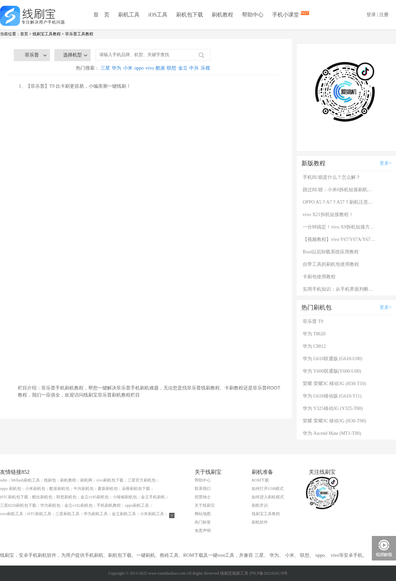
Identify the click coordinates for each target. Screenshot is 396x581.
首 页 (101, 14)
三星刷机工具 (67, 513)
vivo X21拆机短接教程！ (328, 214)
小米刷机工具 (152, 513)
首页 (24, 34)
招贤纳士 (203, 497)
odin (3, 480)
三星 (105, 68)
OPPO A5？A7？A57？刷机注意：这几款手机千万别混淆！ (340, 202)
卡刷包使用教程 (319, 276)
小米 (128, 68)
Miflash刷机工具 (25, 480)
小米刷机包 (35, 488)
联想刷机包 (66, 497)
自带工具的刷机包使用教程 (331, 264)
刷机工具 (129, 14)
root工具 (226, 555)
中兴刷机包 (83, 488)
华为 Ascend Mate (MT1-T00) (332, 433)
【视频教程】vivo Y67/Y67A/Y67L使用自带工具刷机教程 (340, 239)
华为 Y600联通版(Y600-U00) (332, 371)
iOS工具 (157, 14)
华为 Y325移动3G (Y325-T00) (333, 408)
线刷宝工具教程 (47, 34)
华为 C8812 (314, 346)
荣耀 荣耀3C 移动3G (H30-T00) (334, 420)
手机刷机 (94, 555)
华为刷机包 (50, 505)
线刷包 (50, 480)
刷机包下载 (189, 14)
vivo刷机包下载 (109, 480)
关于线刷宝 (205, 505)
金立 (183, 68)
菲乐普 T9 (313, 321)
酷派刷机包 (59, 488)
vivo (150, 68)
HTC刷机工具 (39, 513)
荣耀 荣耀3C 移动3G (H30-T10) (334, 383)
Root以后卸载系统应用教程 (331, 251)
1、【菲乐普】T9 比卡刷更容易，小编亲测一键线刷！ (75, 86)
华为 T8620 (314, 333)
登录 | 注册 (377, 14)
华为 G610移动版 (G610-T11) (332, 396)
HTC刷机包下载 (14, 497)
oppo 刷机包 (10, 488)
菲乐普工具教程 (79, 34)
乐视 (205, 68)
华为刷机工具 (96, 513)
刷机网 (86, 480)
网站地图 (203, 513)
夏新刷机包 (108, 488)
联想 (171, 68)
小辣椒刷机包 (125, 497)
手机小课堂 (286, 14)
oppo (139, 68)
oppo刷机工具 (137, 505)
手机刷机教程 (109, 505)
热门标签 (203, 522)
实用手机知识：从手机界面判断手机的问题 (340, 289)
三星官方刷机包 (142, 480)
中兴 (194, 68)
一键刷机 (145, 555)
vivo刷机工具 (11, 513)
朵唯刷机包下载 (136, 488)
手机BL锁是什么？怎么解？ (331, 177)
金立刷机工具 (124, 513)
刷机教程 (222, 14)
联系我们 (203, 488)
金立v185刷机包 (95, 497)
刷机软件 (260, 522)
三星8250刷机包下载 (18, 505)
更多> (386, 163)
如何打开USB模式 (268, 488)
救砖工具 (169, 555)
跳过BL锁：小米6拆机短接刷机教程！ (340, 189)
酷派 (160, 68)
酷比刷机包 (42, 497)
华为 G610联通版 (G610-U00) (332, 358)
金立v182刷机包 (78, 505)
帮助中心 (252, 14)
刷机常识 (260, 505)
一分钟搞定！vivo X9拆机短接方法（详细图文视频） (340, 227)
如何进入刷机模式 (268, 497)
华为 (116, 68)
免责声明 (203, 530)
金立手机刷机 (153, 497)
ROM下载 (260, 480)
